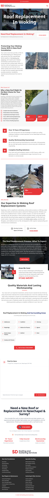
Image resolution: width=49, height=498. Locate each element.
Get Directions (40, 395)
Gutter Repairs (28, 481)
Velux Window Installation (31, 467)
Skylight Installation (30, 469)
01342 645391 (24, 1)
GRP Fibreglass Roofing (30, 463)
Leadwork (4, 486)
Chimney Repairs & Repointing (8, 484)
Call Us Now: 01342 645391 (24, 348)
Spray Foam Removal (30, 486)
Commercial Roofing (6, 472)
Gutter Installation (29, 479)
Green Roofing (28, 470)
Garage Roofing (5, 470)
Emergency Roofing (30, 489)
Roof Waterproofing (30, 488)
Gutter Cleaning (29, 482)
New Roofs (4, 462)
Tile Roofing (4, 469)
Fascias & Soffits (29, 484)
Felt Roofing (28, 465)
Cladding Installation (30, 472)
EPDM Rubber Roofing (30, 462)
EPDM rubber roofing (31, 219)
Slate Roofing (4, 467)
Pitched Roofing (5, 463)
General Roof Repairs (6, 479)
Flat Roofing (4, 465)
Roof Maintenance (6, 488)
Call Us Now (24, 259)
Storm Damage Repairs (7, 482)
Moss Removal (5, 489)
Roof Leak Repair (5, 481)
